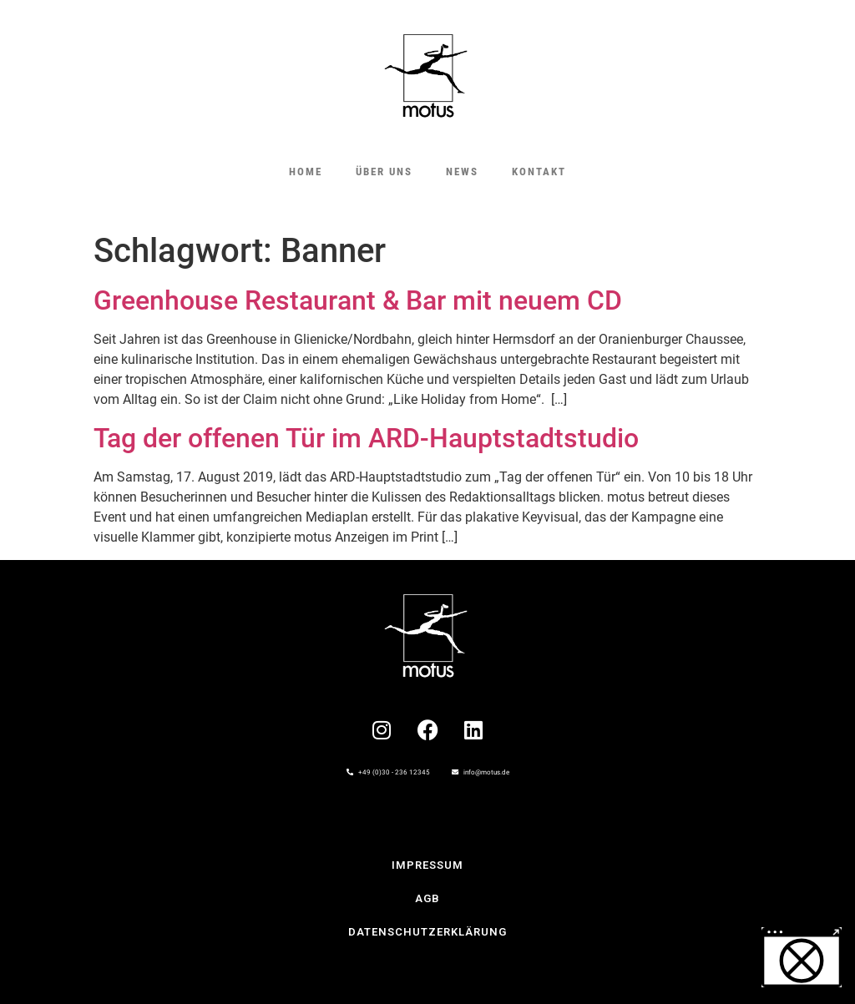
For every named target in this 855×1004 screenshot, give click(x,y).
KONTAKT (539, 171)
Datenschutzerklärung (427, 932)
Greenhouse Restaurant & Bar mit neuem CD (358, 300)
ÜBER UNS (384, 171)
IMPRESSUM (427, 865)
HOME (305, 171)
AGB (427, 898)
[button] (801, 957)
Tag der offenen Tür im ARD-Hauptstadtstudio (366, 438)
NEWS (462, 171)
